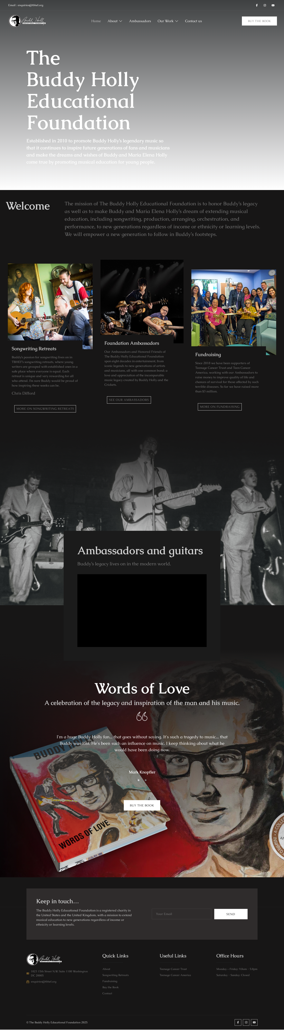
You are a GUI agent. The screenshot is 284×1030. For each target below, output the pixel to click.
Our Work (171, 21)
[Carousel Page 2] (142, 780)
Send (230, 914)
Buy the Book (259, 21)
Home (90, 21)
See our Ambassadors (130, 400)
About (111, 21)
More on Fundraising (221, 407)
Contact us (197, 21)
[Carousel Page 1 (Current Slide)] (138, 780)
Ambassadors (140, 21)
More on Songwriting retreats (46, 409)
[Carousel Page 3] (146, 780)
